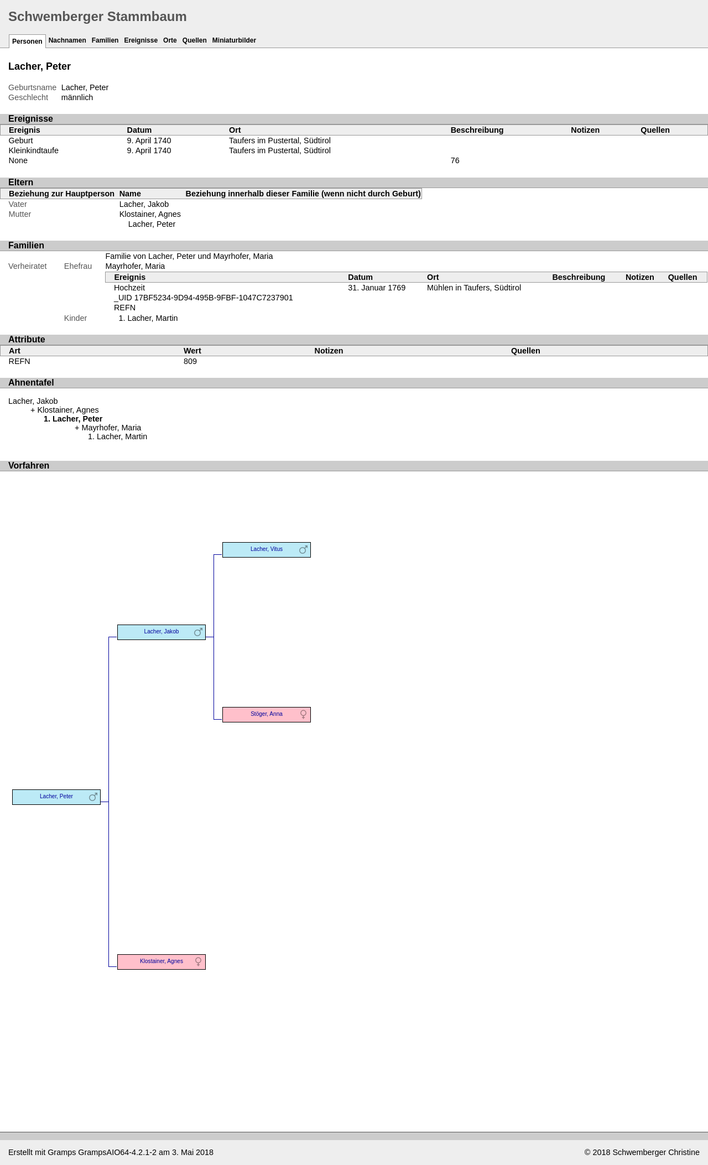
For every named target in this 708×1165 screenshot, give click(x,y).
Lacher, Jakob (144, 204)
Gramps (62, 1152)
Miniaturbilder (234, 40)
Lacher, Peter (152, 224)
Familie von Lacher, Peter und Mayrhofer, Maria (189, 256)
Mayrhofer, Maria (135, 266)
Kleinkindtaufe (34, 150)
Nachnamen (67, 40)
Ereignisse (141, 40)
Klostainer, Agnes (150, 214)
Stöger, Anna (267, 714)
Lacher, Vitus (267, 549)
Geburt (21, 140)
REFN (125, 307)
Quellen (195, 40)
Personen (27, 41)
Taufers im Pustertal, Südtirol (280, 140)
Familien (105, 40)
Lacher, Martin (152, 318)
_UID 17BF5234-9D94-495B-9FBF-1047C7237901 (203, 297)
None (18, 160)
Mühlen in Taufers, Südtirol (474, 287)
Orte (170, 40)
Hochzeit (129, 287)
